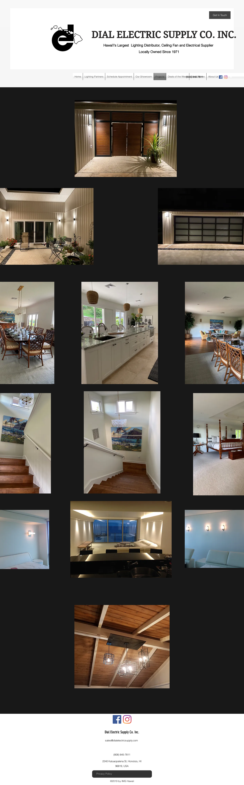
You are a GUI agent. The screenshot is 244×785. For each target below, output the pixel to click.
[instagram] (225, 77)
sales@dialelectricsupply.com (121, 740)
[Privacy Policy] (104, 773)
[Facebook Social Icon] (220, 77)
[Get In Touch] (220, 15)
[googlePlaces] (231, 77)
